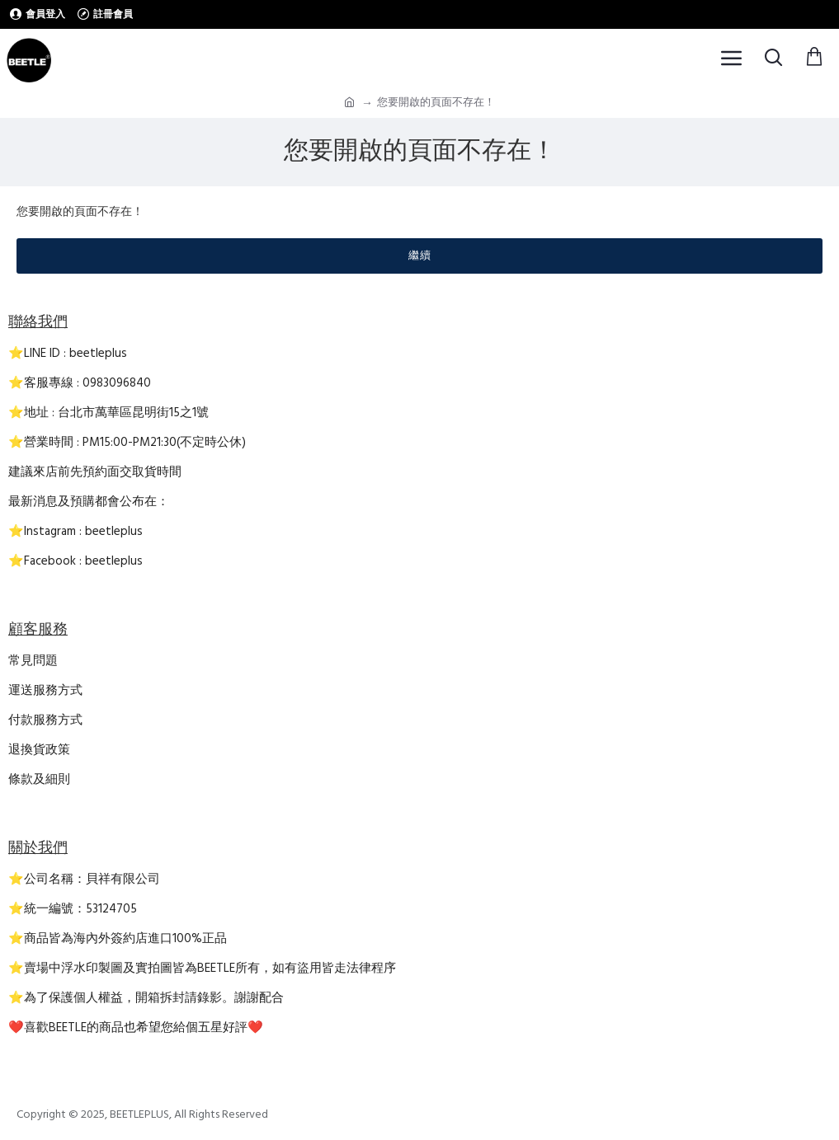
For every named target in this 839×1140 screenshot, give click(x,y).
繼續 (419, 255)
